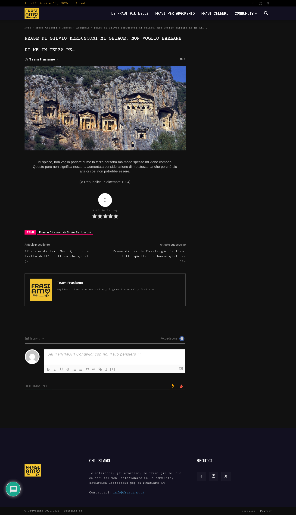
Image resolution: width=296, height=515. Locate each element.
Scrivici (248, 510)
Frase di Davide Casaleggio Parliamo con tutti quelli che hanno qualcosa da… (149, 256)
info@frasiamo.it (129, 492)
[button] (266, 14)
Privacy (266, 510)
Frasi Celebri (214, 13)
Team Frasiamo (42, 59)
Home (28, 27)
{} (106, 369)
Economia (83, 27)
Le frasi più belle (130, 13)
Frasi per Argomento (175, 13)
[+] (112, 369)
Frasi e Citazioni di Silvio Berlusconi (65, 232)
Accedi (81, 3)
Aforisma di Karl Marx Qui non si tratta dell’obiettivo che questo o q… (59, 256)
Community (246, 13)
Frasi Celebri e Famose (53, 27)
